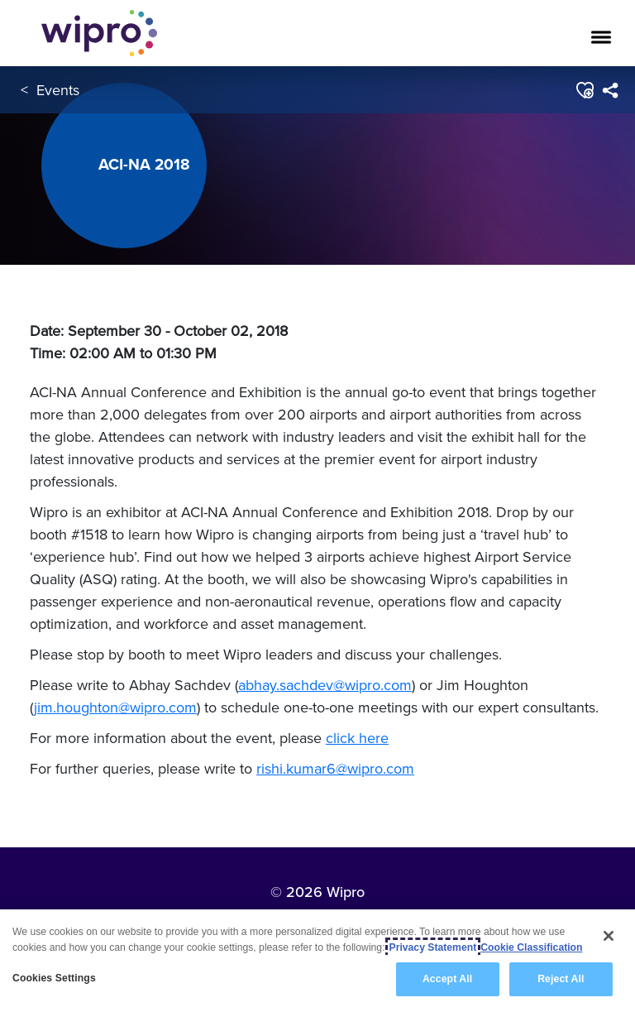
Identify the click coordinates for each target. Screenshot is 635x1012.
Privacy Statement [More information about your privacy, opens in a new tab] (433, 947)
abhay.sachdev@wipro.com (325, 684)
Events (57, 89)
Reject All (560, 979)
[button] (584, 90)
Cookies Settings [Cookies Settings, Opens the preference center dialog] (54, 978)
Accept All (447, 979)
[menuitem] (609, 90)
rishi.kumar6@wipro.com (335, 768)
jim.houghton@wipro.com (115, 707)
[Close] (608, 936)
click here (357, 737)
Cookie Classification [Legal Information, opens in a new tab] (531, 947)
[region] (317, 960)
